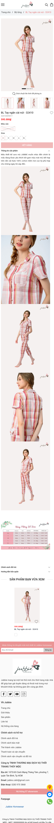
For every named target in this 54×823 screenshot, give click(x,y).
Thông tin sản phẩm (25, 151)
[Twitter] (10, 694)
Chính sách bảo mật (10, 743)
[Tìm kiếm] (46, 4)
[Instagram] (23, 694)
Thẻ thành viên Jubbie (11, 747)
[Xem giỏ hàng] (51, 4)
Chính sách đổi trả (25, 567)
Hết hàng (27, 145)
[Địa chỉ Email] (22, 650)
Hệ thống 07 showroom (27, 791)
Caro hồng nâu (8, 129)
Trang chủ (5, 708)
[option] (27, 54)
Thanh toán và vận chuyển (13, 752)
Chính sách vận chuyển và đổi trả (16, 756)
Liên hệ (4, 721)
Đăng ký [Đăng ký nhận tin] (48, 650)
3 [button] (28, 88)
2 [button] (27, 88)
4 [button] (30, 88)
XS (3, 138)
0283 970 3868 (18, 784)
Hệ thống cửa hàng (10, 726)
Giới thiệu (5, 712)
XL (24, 138)
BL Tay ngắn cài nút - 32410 (26, 629)
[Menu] (2, 4)
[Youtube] (17, 694)
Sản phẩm (5, 717)
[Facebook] (3, 694)
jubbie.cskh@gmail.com (18, 780)
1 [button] (24, 88)
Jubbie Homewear (14, 806)
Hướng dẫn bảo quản (25, 572)
